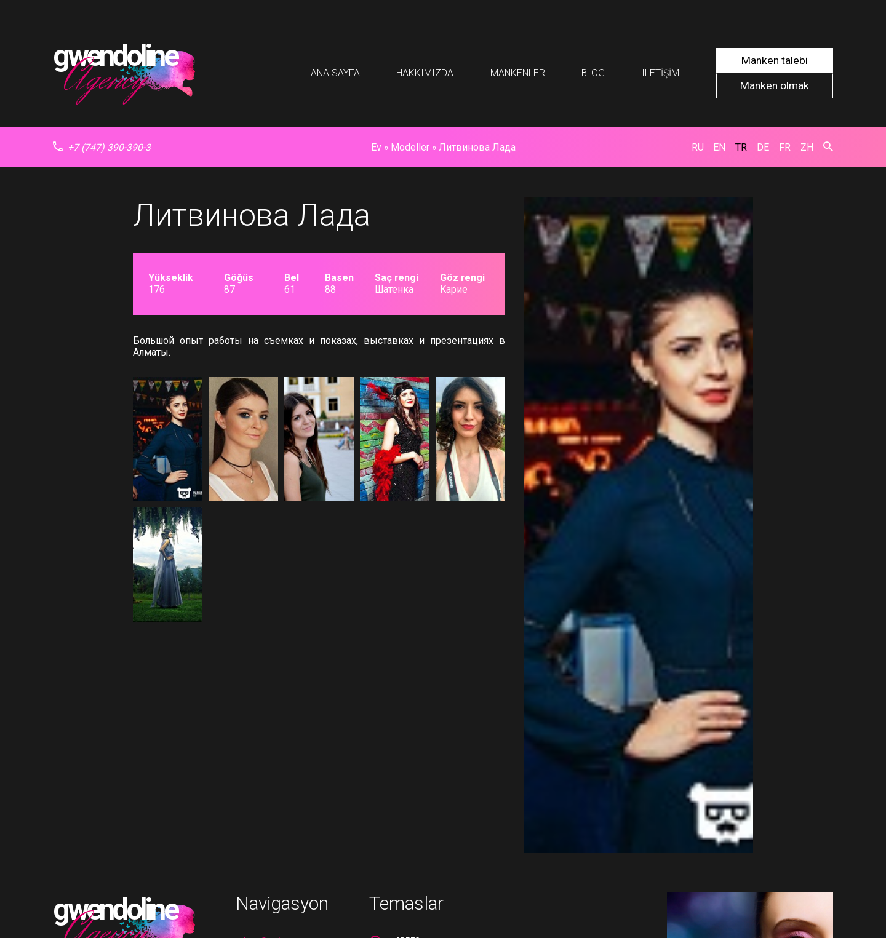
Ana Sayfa (335, 73)
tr (741, 147)
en (719, 147)
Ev (376, 147)
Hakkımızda (424, 73)
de (763, 147)
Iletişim (660, 73)
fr (785, 147)
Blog (593, 73)
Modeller (410, 147)
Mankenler (517, 73)
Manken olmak (774, 85)
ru (698, 147)
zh (806, 147)
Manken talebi (774, 60)
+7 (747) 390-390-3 (102, 147)
